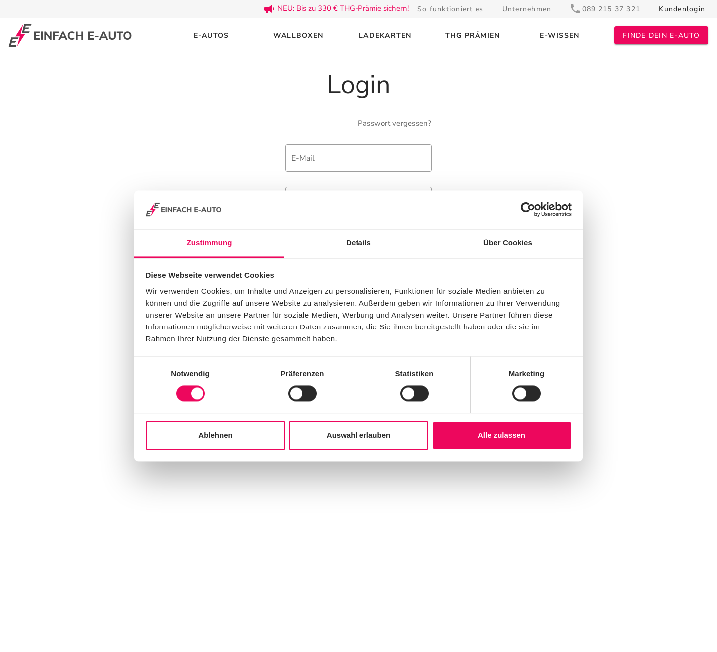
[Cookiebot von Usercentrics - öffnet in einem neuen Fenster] (528, 209)
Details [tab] (358, 242)
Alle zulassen (501, 435)
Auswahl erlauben (358, 435)
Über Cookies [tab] (507, 242)
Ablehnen (215, 435)
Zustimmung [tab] (209, 242)
